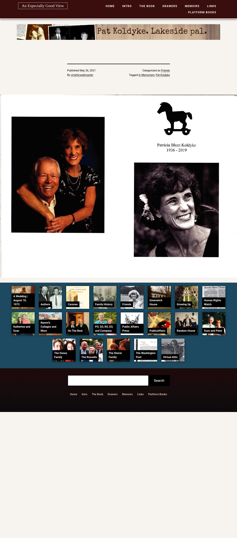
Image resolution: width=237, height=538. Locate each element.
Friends (165, 70)
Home (110, 6)
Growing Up (184, 304)
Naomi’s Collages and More (48, 326)
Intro (127, 6)
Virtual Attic (170, 357)
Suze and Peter (213, 330)
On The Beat (75, 330)
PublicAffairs (157, 330)
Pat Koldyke (163, 75)
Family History (103, 304)
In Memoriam (147, 75)
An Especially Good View (43, 6)
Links (211, 6)
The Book (147, 6)
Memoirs (192, 6)
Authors (45, 304)
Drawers (169, 6)
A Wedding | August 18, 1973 (20, 300)
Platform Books (202, 12)
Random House (186, 330)
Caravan (73, 304)
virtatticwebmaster (82, 75)
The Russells (89, 357)
